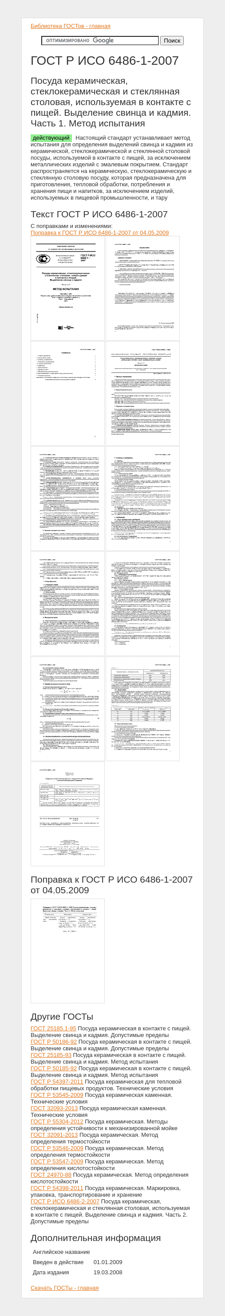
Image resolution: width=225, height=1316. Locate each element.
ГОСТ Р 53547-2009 (57, 1161)
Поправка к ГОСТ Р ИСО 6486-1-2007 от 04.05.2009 (100, 232)
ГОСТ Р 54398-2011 (57, 1188)
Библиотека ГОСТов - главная (71, 26)
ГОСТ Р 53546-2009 (57, 1148)
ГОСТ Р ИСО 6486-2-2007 (65, 1201)
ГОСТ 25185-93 (51, 1055)
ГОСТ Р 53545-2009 (57, 1095)
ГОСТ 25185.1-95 (53, 1028)
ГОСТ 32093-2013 (54, 1108)
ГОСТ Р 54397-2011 (57, 1081)
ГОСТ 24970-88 (51, 1174)
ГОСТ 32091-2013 (54, 1134)
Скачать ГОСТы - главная (65, 1288)
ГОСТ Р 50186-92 (54, 1041)
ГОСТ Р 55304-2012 (57, 1121)
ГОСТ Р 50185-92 (54, 1068)
